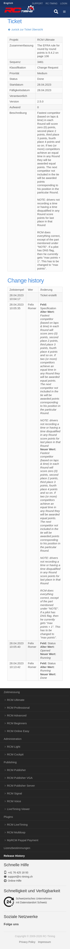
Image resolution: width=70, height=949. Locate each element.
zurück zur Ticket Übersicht (25, 29)
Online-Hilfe (14, 880)
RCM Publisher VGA (20, 777)
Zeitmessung (12, 692)
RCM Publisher (16, 770)
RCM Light (13, 746)
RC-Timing (51, 3)
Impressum (44, 941)
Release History (14, 855)
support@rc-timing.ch (20, 876)
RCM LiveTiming (17, 824)
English (8, 3)
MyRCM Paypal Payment (22, 840)
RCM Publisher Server (21, 785)
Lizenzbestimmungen (17, 848)
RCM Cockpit (15, 754)
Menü (64, 12)
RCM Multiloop (16, 832)
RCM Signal (14, 793)
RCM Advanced (17, 715)
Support (37, 3)
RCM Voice (14, 801)
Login (63, 3)
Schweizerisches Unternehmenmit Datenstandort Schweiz (28, 900)
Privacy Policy (27, 941)
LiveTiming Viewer (18, 809)
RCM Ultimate (15, 699)
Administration (12, 738)
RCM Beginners (17, 723)
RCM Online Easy (18, 731)
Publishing (10, 762)
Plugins (8, 816)
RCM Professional (18, 707)
